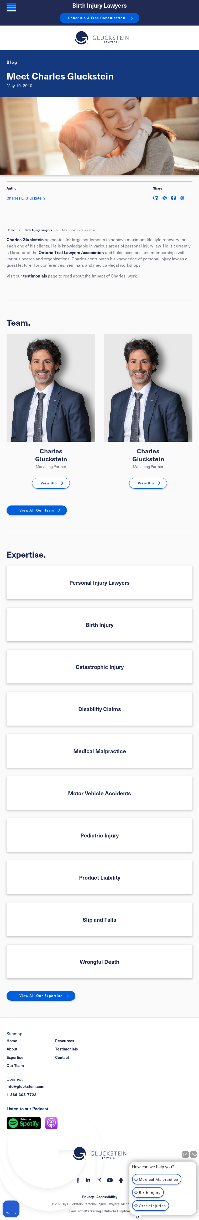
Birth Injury (99, 624)
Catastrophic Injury (100, 667)
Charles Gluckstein (25, 239)
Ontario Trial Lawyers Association (71, 252)
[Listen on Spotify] (24, 1123)
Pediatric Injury (99, 835)
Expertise (15, 1057)
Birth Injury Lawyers (99, 5)
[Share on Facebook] (173, 198)
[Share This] (182, 198)
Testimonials (66, 1049)
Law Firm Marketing (85, 1211)
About (12, 1049)
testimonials (35, 276)
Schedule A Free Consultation (96, 18)
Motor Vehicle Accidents (99, 793)
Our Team (15, 1065)
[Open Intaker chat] (138, 1217)
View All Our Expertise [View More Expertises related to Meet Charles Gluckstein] (40, 995)
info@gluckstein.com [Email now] (25, 1086)
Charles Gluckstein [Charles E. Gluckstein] (51, 454)
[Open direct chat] (185, 1154)
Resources (64, 1040)
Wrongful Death (99, 961)
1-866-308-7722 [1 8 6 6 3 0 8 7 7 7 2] (21, 1094)
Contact (62, 1057)
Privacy (88, 1196)
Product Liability (99, 877)
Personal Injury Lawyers (99, 582)
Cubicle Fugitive (117, 1211)
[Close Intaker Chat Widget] (193, 1154)
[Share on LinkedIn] (155, 198)
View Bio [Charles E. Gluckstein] (49, 483)
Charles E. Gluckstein (26, 198)
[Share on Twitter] (165, 198)
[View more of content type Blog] (12, 62)
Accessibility (106, 1196)
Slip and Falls (99, 919)
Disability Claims (99, 709)
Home (11, 230)
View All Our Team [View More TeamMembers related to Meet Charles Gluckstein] (36, 510)
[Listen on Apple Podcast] (51, 1123)
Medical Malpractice (99, 751)
